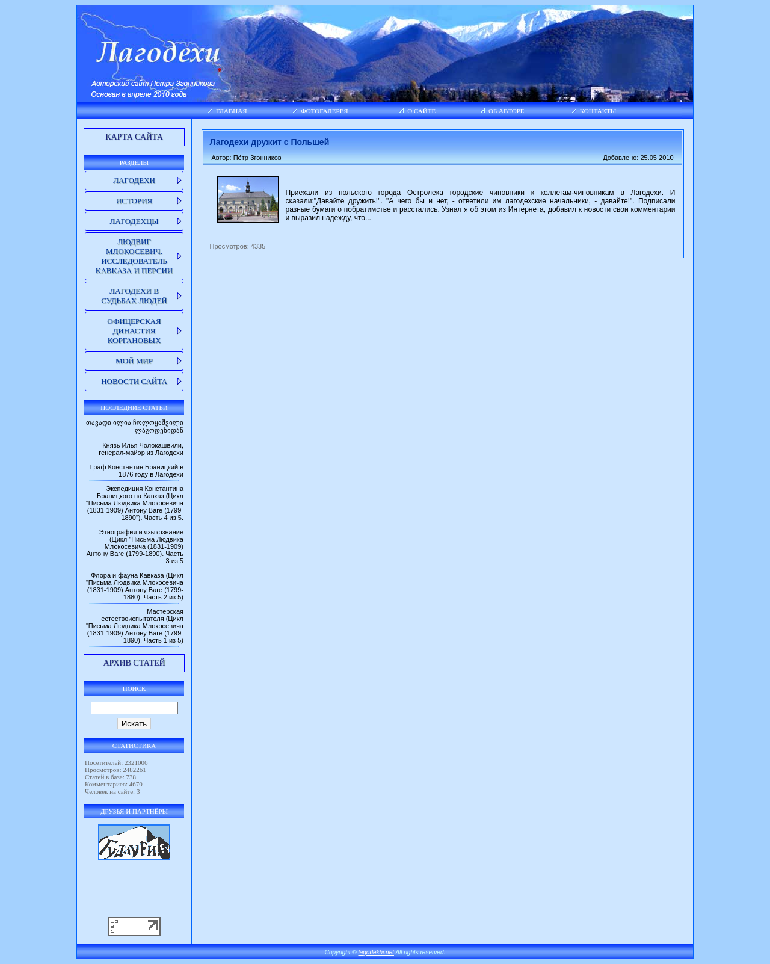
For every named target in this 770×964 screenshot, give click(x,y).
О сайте (421, 110)
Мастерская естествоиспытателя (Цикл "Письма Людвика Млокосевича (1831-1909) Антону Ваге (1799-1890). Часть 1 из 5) (134, 626)
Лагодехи (134, 180)
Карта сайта (134, 136)
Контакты (598, 110)
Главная (231, 110)
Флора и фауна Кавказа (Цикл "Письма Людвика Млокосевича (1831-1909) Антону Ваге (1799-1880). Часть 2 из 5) (134, 586)
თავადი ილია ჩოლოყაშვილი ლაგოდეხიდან (134, 426)
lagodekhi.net (377, 952)
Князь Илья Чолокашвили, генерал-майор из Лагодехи (141, 449)
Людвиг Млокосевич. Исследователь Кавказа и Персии (134, 256)
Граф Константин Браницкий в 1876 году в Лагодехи (136, 470)
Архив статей (134, 662)
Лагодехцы (133, 221)
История (134, 200)
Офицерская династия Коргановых (134, 331)
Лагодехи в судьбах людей (134, 295)
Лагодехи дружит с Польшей (270, 142)
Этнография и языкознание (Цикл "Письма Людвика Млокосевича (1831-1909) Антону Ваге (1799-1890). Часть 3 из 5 (135, 546)
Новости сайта (134, 381)
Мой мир (134, 360)
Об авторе (506, 110)
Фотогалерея (324, 110)
